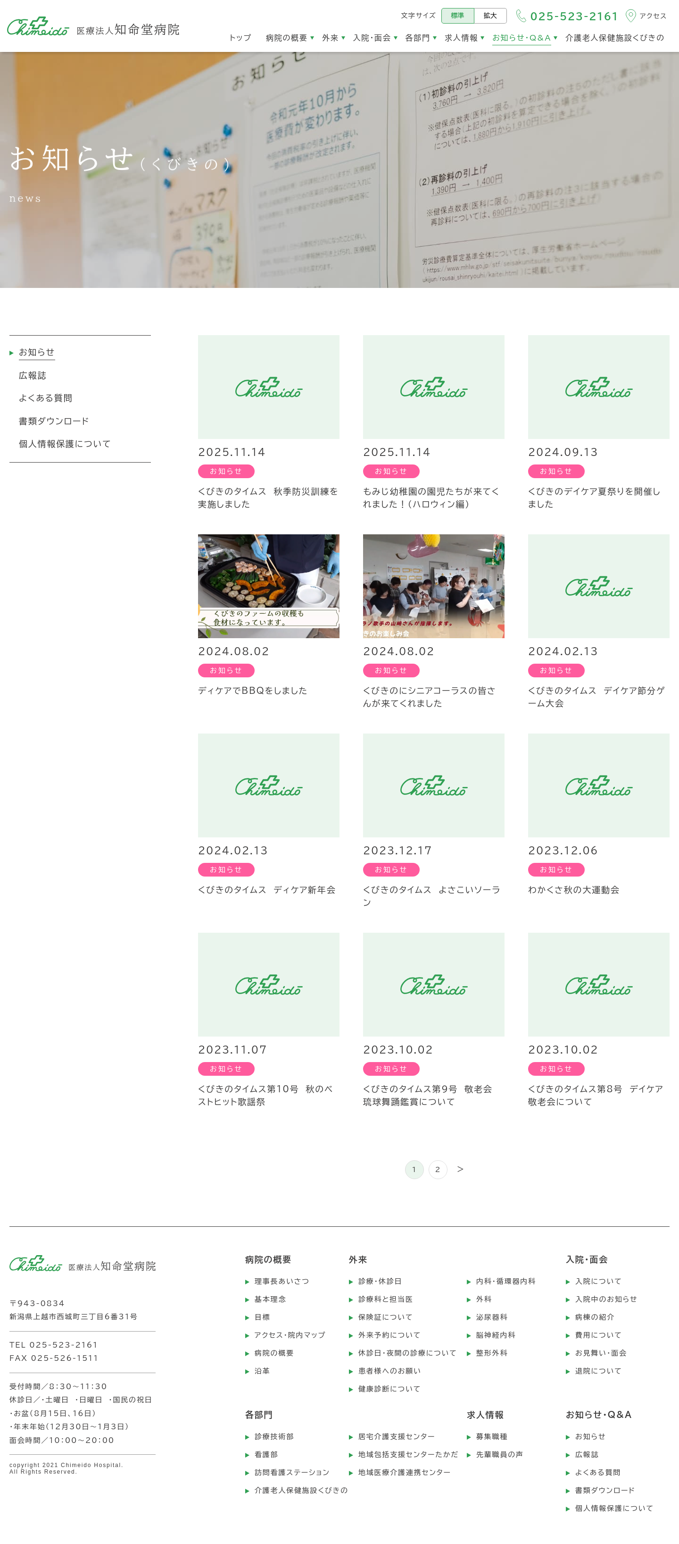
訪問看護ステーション (292, 1472)
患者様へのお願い (390, 1371)
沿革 (263, 1371)
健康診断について (389, 1388)
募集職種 (492, 1436)
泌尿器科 (492, 1317)
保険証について (385, 1317)
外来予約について (389, 1335)
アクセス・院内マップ (290, 1335)
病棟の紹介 (595, 1317)
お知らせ (590, 1436)
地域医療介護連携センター (404, 1472)
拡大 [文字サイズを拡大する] (490, 15)
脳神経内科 (496, 1335)
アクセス (653, 16)
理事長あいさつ (282, 1281)
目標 (263, 1317)
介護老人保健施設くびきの (301, 1490)
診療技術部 (274, 1436)
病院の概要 (274, 1353)
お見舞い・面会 (601, 1353)
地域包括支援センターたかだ (408, 1454)
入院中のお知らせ (606, 1299)
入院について (598, 1281)
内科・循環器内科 (506, 1281)
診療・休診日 (380, 1281)
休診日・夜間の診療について (407, 1353)
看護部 (266, 1454)
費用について (598, 1335)
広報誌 (587, 1454)
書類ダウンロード (605, 1490)
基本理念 (270, 1299)
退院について (598, 1371)
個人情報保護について (614, 1508)
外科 (484, 1299)
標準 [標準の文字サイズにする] (457, 15)
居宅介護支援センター (396, 1436)
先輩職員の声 (500, 1454)
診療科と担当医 (386, 1299)
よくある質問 (598, 1472)
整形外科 (492, 1353)
